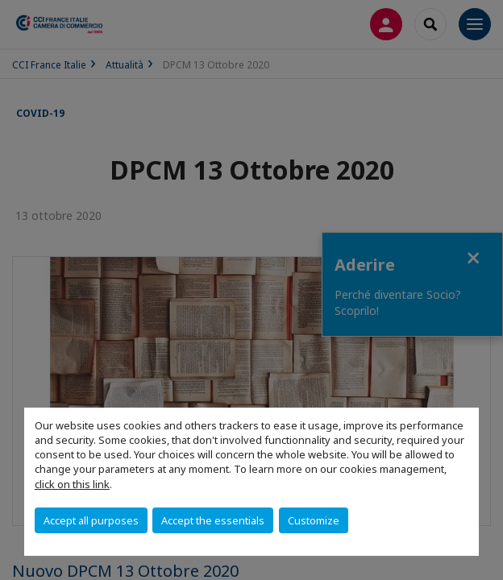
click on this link (72, 484)
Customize (313, 520)
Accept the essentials (212, 520)
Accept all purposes (91, 520)
